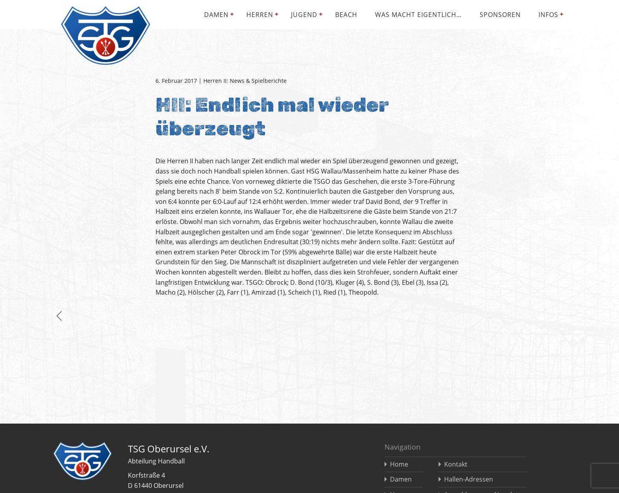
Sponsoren (500, 14)
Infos (548, 14)
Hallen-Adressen (468, 479)
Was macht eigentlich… (418, 14)
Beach (346, 14)
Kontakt (455, 464)
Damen (216, 14)
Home (399, 464)
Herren (259, 14)
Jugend (304, 14)
